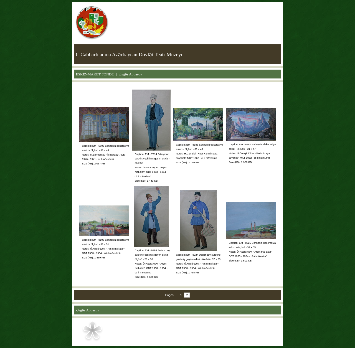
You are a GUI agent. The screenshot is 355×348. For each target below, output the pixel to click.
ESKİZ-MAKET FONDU (95, 74)
